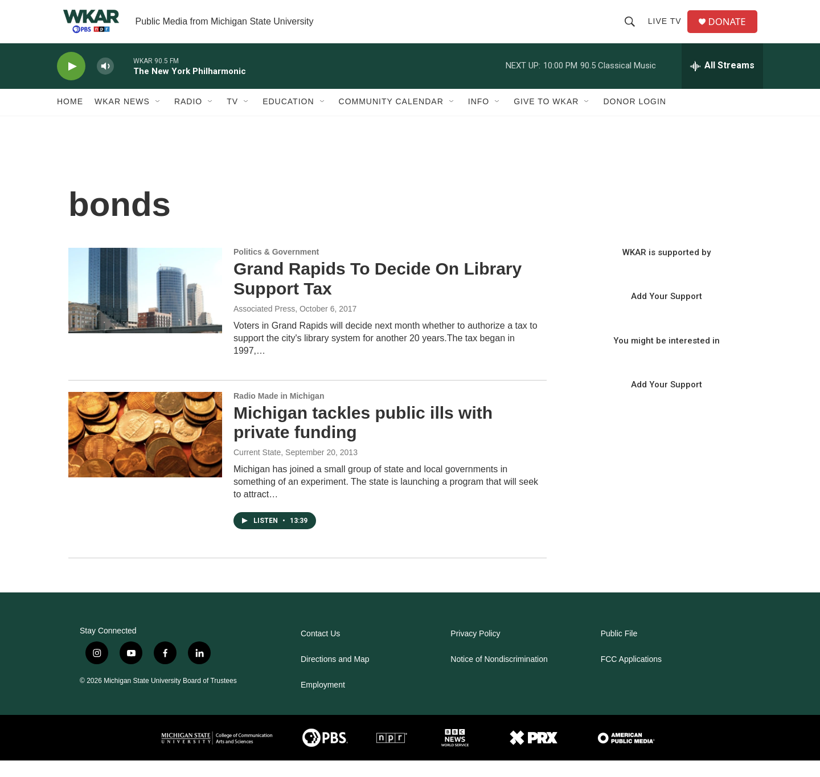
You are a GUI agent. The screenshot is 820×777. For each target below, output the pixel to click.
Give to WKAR (546, 118)
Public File (619, 650)
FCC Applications (631, 676)
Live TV (667, 29)
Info (478, 118)
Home (70, 118)
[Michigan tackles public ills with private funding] (145, 451)
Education (288, 118)
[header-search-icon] (632, 29)
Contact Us (320, 650)
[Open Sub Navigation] (158, 118)
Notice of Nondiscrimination (498, 676)
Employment (323, 701)
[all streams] (722, 82)
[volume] (105, 83)
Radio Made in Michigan (278, 412)
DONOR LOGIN (634, 118)
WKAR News (122, 118)
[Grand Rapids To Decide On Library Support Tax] (145, 307)
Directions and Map (335, 676)
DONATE (731, 30)
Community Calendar (391, 118)
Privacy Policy (475, 650)
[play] (71, 82)
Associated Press (264, 325)
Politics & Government (276, 268)
